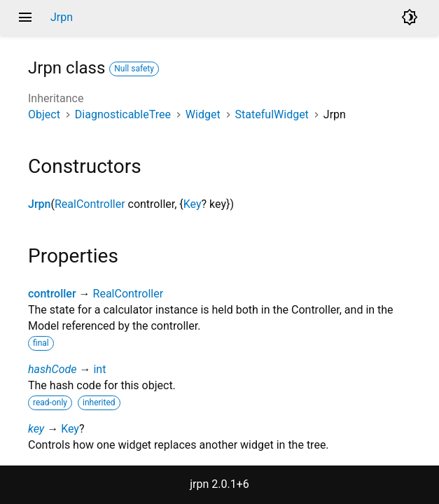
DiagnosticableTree (123, 114)
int (99, 369)
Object (44, 114)
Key (192, 204)
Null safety (134, 69)
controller (52, 293)
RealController (90, 204)
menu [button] (25, 17)
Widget (203, 114)
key (36, 428)
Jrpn (39, 204)
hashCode (52, 369)
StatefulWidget (272, 114)
